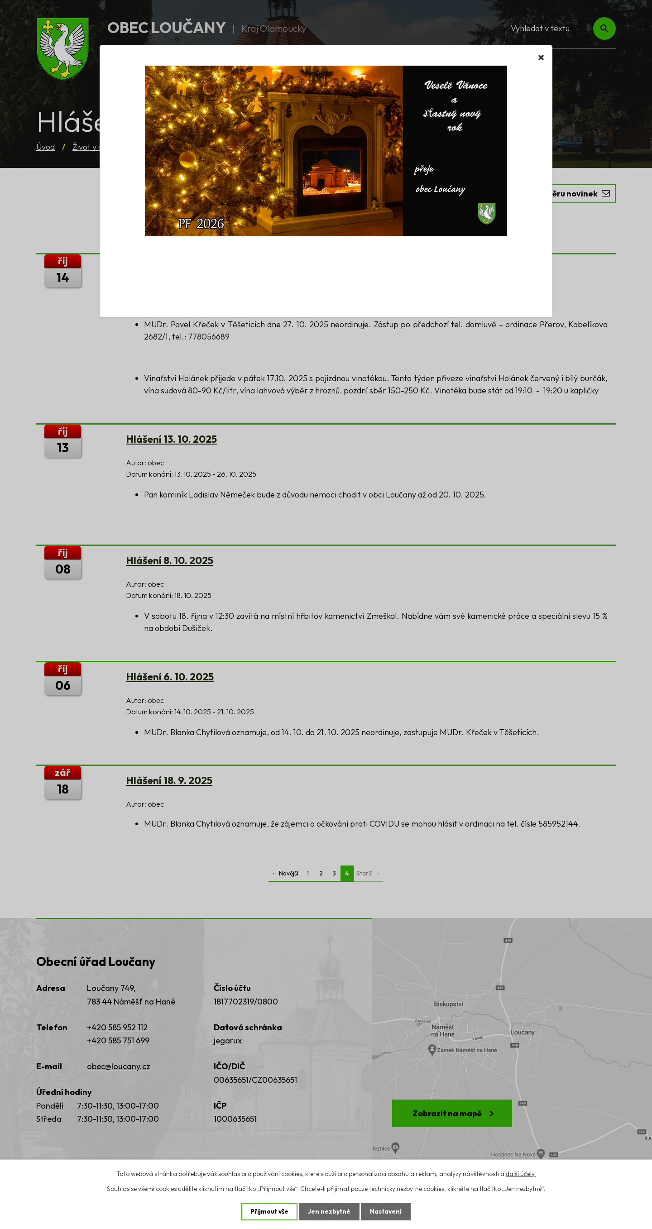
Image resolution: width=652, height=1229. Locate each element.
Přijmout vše (269, 1211)
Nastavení (386, 1211)
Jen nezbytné (329, 1211)
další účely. (521, 1173)
